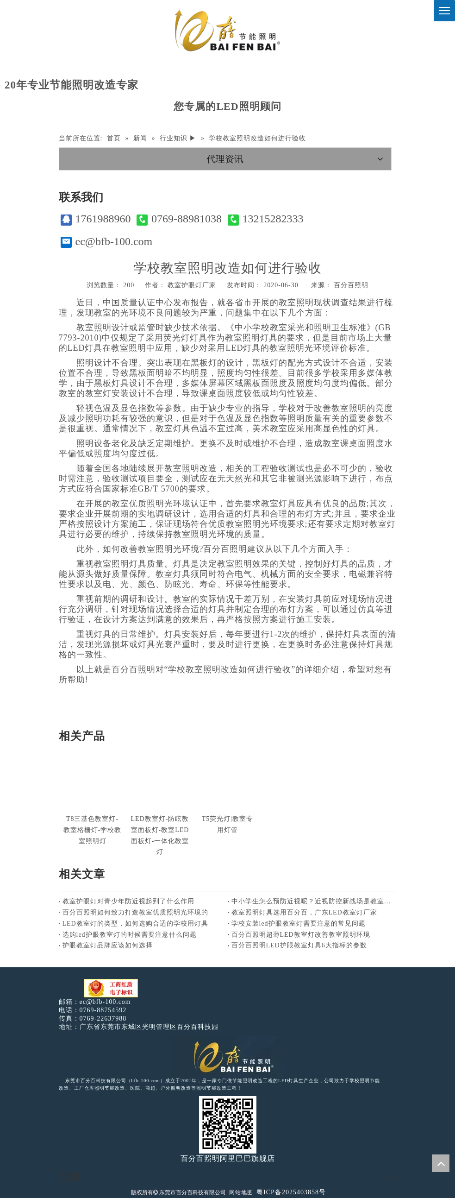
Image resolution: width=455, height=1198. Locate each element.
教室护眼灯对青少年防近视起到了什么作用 (128, 901)
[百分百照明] (227, 30)
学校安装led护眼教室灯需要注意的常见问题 (298, 923)
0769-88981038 (179, 219)
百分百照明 (351, 285)
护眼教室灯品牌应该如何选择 (107, 945)
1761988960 (96, 219)
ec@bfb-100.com (107, 241)
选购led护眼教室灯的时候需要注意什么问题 (129, 934)
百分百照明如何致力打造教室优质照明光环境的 (135, 912)
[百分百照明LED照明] (227, 1056)
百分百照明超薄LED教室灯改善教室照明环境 (300, 934)
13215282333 (266, 219)
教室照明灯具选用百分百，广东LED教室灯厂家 (304, 912)
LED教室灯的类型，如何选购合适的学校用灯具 (135, 923)
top (440, 1163)
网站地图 (241, 1192)
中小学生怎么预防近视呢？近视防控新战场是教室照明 (312, 901)
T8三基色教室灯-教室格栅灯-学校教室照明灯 (92, 830)
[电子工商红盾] (111, 988)
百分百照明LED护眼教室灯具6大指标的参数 (299, 945)
